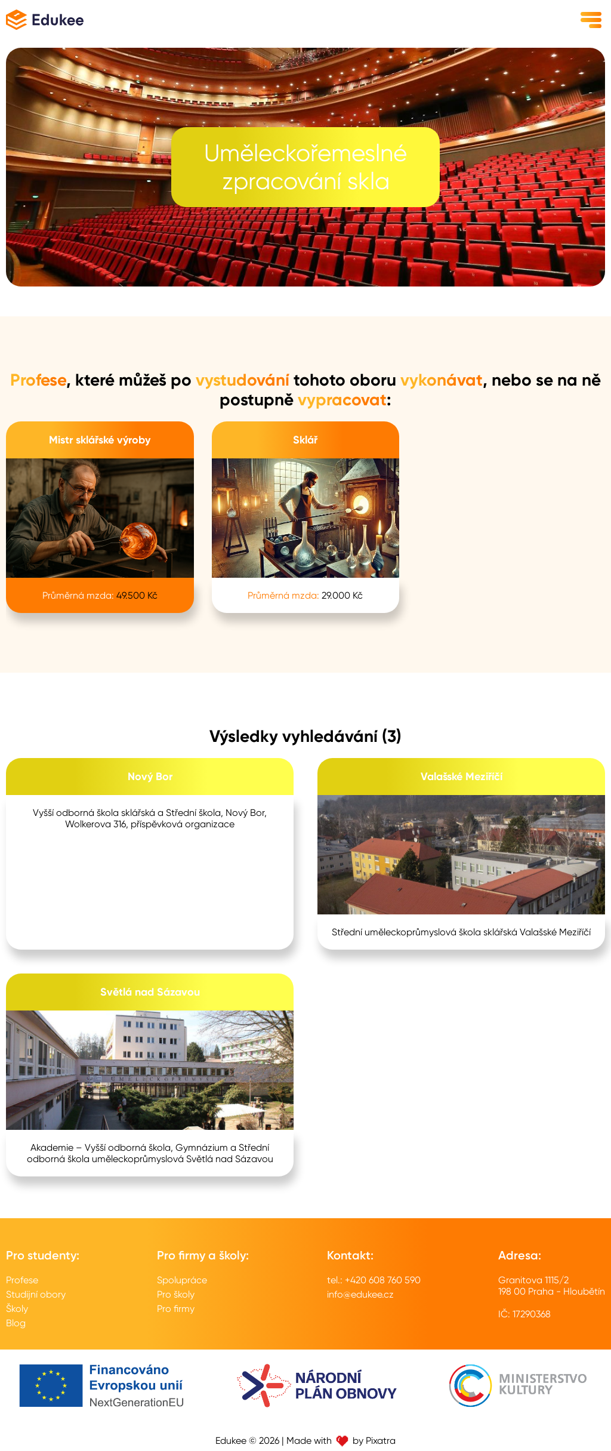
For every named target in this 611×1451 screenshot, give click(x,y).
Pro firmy (176, 1308)
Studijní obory (36, 1294)
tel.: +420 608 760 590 (374, 1280)
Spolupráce (182, 1280)
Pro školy (176, 1294)
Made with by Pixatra (341, 1440)
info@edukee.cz (360, 1294)
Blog (16, 1323)
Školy (17, 1308)
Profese (22, 1280)
